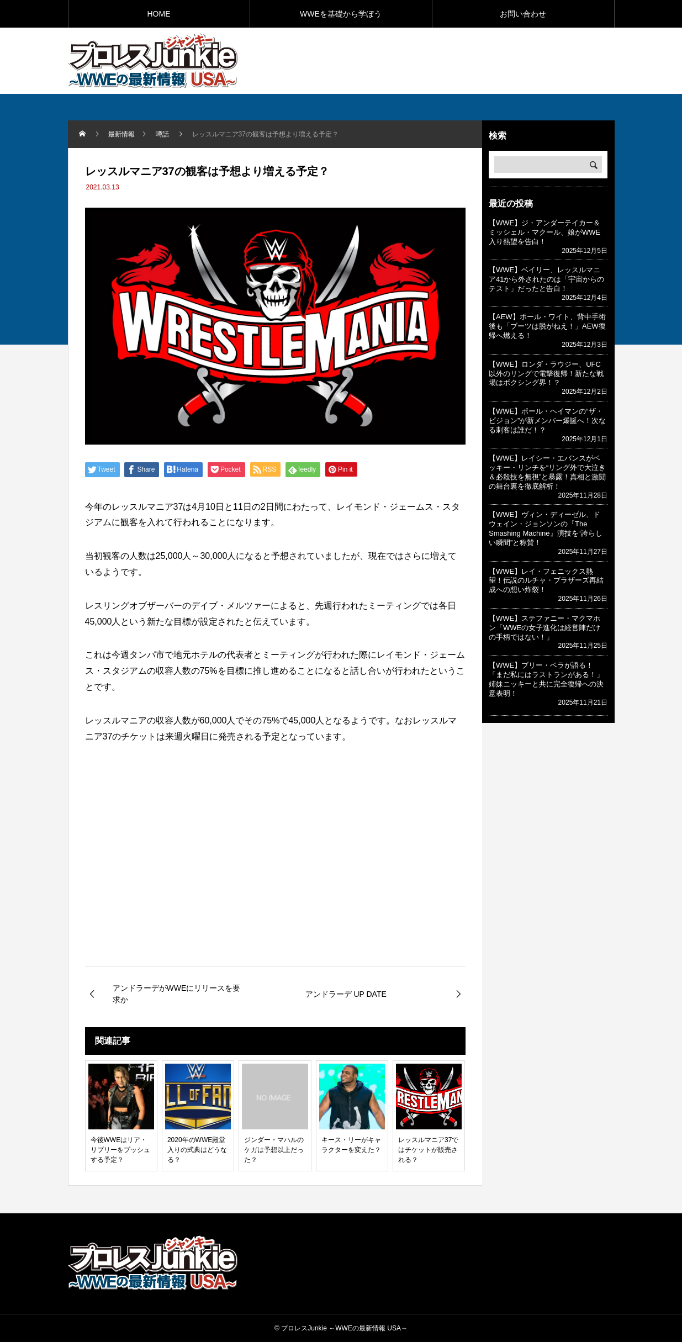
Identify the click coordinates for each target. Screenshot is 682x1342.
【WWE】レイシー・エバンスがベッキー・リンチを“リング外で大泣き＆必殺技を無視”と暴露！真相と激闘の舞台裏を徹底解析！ (547, 472)
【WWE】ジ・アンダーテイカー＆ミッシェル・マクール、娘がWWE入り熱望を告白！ (544, 232)
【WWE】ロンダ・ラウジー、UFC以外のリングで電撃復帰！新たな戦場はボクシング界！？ (546, 373)
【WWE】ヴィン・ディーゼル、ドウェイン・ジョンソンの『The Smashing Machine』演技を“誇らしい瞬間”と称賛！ (545, 528)
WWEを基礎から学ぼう (341, 13)
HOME (159, 13)
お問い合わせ (523, 13)
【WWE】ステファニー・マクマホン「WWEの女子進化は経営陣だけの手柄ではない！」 (544, 627)
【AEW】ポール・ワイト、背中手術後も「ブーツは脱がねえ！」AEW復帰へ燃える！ (547, 326)
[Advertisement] (485, 60)
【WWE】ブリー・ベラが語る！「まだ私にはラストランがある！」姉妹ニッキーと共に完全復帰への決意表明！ (546, 679)
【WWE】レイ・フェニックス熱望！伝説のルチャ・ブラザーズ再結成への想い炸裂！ (546, 580)
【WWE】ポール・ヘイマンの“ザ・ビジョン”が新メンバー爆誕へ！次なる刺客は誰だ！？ (547, 420)
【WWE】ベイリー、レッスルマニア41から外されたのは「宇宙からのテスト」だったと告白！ (546, 279)
